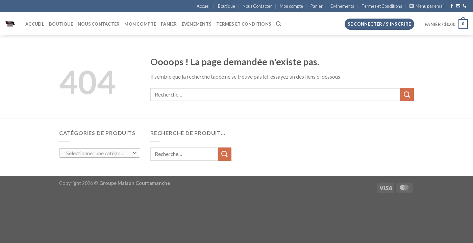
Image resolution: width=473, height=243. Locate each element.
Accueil (203, 6)
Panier (316, 6)
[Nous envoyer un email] (458, 6)
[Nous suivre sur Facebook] (452, 6)
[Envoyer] (407, 94)
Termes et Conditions (382, 6)
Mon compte (291, 6)
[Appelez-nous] (465, 6)
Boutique (226, 6)
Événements (342, 6)
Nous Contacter (257, 6)
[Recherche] (278, 24)
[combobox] (99, 153)
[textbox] (98, 153)
